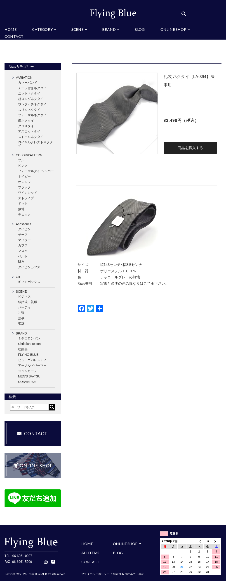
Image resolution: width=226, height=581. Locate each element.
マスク (23, 251)
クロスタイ (26, 126)
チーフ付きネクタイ (32, 88)
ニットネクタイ (29, 93)
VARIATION (24, 77)
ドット (23, 203)
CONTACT (14, 36)
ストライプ (26, 198)
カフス (23, 245)
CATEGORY (42, 29)
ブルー (23, 160)
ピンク (23, 165)
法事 (21, 318)
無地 (21, 209)
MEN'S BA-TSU (29, 376)
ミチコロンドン (29, 338)
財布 (21, 261)
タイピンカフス (29, 267)
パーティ (24, 307)
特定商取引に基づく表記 (128, 574)
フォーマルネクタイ (32, 115)
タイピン (24, 229)
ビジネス (24, 296)
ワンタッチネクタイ (32, 104)
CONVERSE (27, 382)
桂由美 (23, 349)
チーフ (23, 234)
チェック (24, 214)
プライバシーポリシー (95, 574)
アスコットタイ (29, 131)
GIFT (19, 277)
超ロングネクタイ (30, 99)
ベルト (23, 256)
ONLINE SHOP (173, 29)
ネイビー (24, 176)
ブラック (24, 187)
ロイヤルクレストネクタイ (35, 143)
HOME (10, 29)
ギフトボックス (29, 282)
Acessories (23, 224)
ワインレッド (27, 192)
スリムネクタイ (29, 109)
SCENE (77, 29)
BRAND (109, 29)
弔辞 (21, 323)
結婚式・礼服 (27, 302)
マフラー (24, 240)
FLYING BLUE (28, 354)
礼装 (21, 313)
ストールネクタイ (30, 137)
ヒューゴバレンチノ (32, 360)
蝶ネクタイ (26, 120)
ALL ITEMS (90, 552)
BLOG (139, 29)
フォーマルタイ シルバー (36, 171)
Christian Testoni (29, 344)
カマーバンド (27, 82)
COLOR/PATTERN (29, 155)
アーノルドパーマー (32, 365)
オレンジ (24, 182)
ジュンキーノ (27, 371)
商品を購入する (190, 148)
